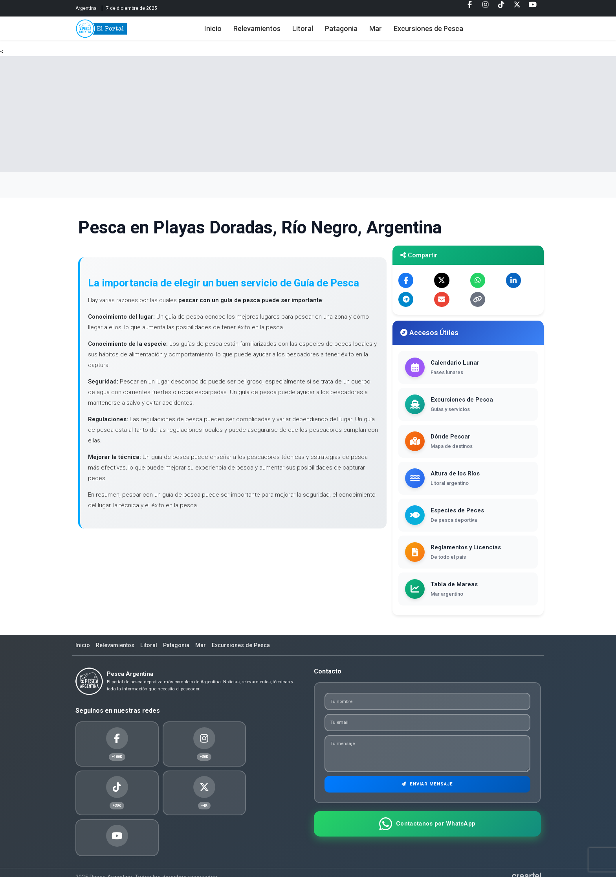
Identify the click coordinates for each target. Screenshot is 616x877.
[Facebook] (470, 7)
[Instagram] (485, 7)
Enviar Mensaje (427, 793)
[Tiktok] (501, 7)
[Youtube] (532, 7)
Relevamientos (267, 32)
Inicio (223, 32)
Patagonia (351, 32)
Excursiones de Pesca (438, 32)
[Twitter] (517, 7)
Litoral (312, 32)
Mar (386, 32)
